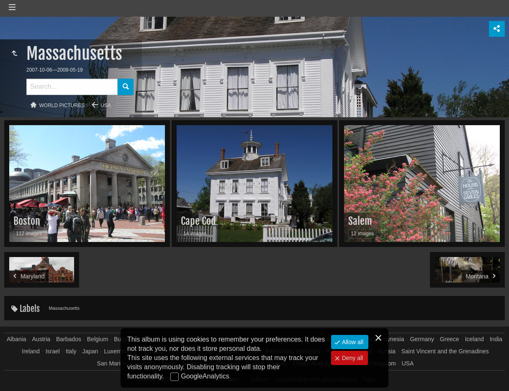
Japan (90, 351)
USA (105, 105)
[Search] (72, 87)
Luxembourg (120, 351)
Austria (41, 339)
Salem (360, 221)
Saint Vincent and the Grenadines (445, 351)
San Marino (112, 363)
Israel (53, 351)
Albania (16, 339)
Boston (26, 221)
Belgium (97, 339)
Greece (449, 339)
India (496, 339)
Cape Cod (198, 221)
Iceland (474, 339)
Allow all (351, 342)
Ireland (31, 351)
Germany (422, 339)
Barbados (68, 339)
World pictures (62, 105)
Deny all (351, 358)
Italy (71, 351)
